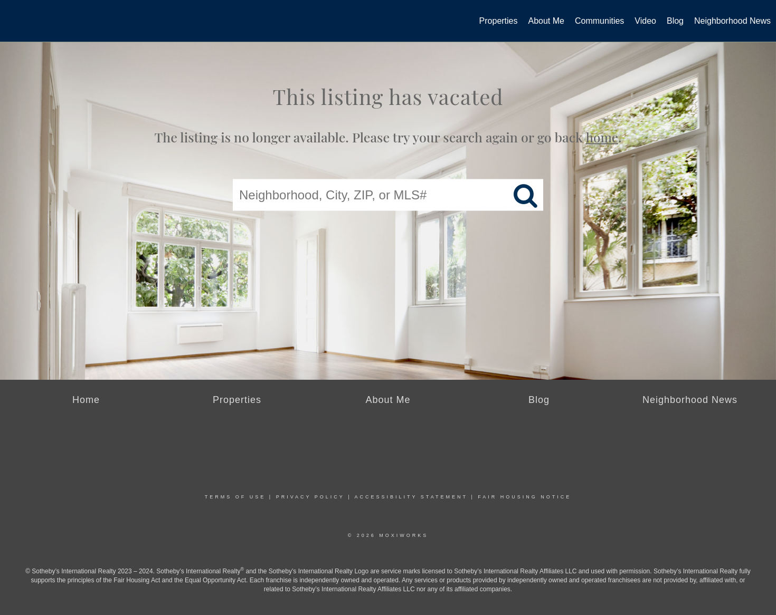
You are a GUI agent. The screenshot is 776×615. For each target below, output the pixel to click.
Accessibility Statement (411, 496)
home (602, 137)
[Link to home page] (13, 17)
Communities (599, 20)
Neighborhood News (732, 20)
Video (645, 20)
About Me (546, 20)
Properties (498, 20)
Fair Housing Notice (524, 496)
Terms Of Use (235, 496)
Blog (675, 20)
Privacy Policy (310, 496)
